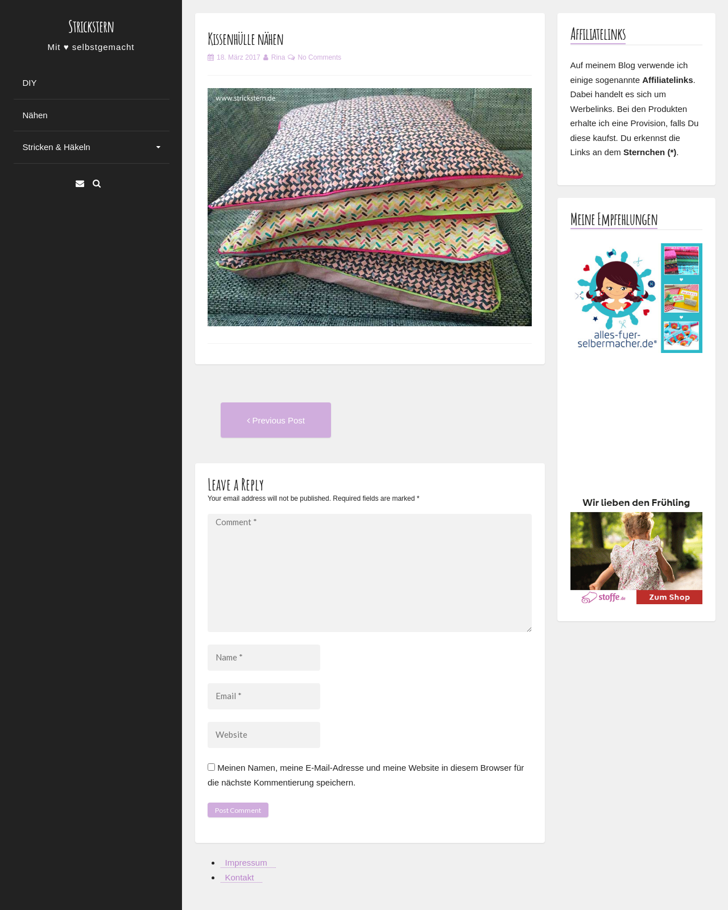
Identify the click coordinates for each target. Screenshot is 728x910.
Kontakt (239, 877)
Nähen (35, 115)
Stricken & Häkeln (56, 147)
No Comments (319, 57)
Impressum (246, 862)
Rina (278, 57)
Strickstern (91, 26)
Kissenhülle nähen (245, 39)
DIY (30, 83)
